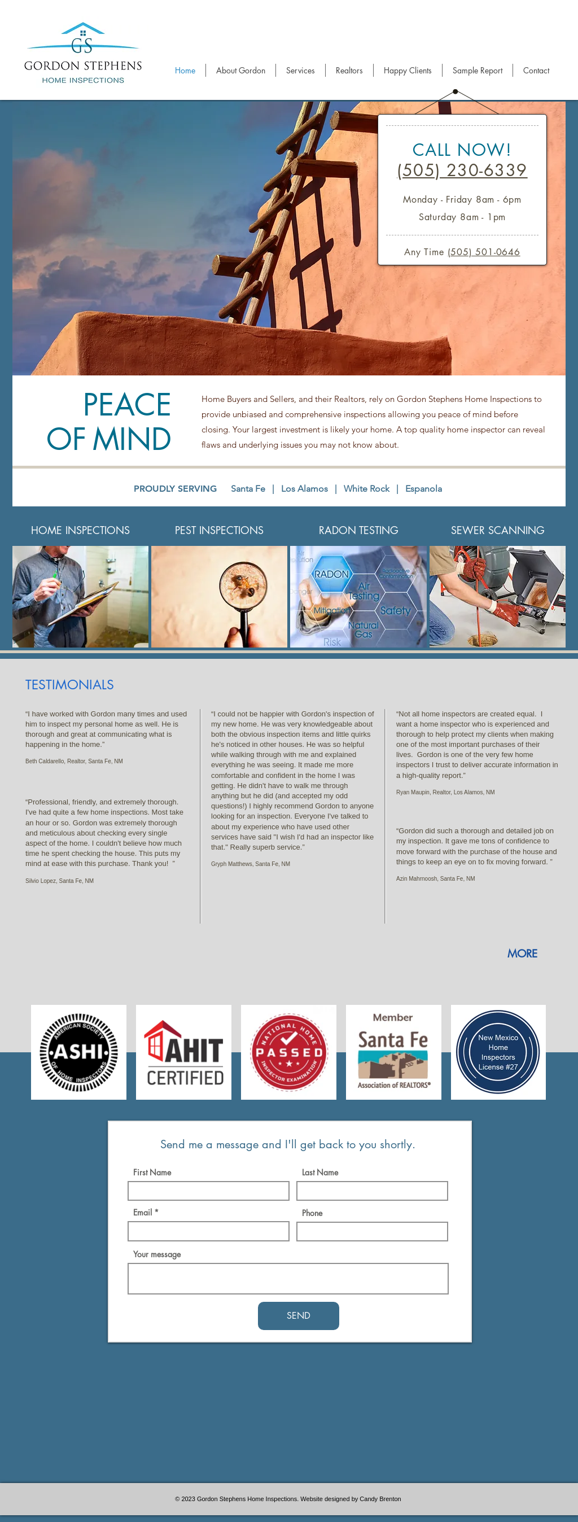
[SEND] (298, 1316)
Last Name (320, 1173)
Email (142, 1213)
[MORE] (520, 954)
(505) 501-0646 (484, 252)
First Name (152, 1173)
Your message (157, 1254)
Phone (312, 1213)
